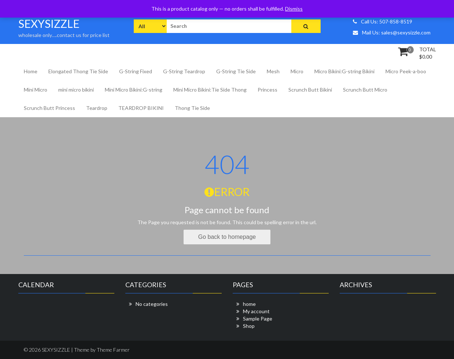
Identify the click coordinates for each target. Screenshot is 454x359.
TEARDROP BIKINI (141, 108)
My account (256, 311)
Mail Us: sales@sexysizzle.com (392, 32)
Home (30, 71)
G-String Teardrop (184, 71)
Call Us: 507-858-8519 (382, 21)
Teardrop (96, 108)
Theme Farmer (113, 350)
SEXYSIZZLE (49, 23)
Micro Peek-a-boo (405, 71)
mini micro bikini (76, 89)
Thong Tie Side (192, 108)
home (249, 304)
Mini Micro (35, 89)
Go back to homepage (227, 237)
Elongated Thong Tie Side (78, 71)
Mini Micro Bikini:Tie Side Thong (210, 89)
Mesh (273, 71)
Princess (267, 89)
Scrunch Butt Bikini (310, 89)
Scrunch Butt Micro (365, 89)
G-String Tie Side (236, 71)
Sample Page (257, 318)
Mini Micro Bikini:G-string (133, 89)
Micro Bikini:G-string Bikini (344, 71)
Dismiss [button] (294, 8)
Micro (297, 71)
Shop (249, 326)
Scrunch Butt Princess (49, 108)
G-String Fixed (135, 71)
